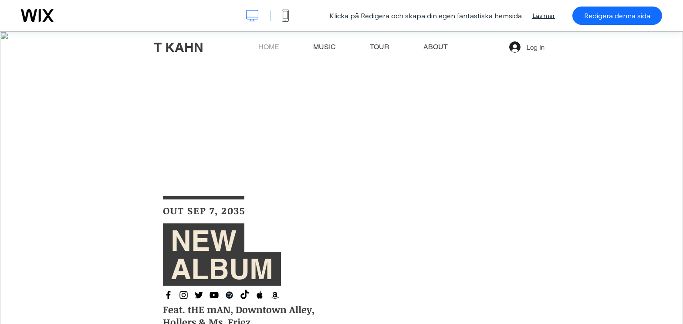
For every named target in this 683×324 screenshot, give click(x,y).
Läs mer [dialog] (543, 16)
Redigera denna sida (617, 15)
